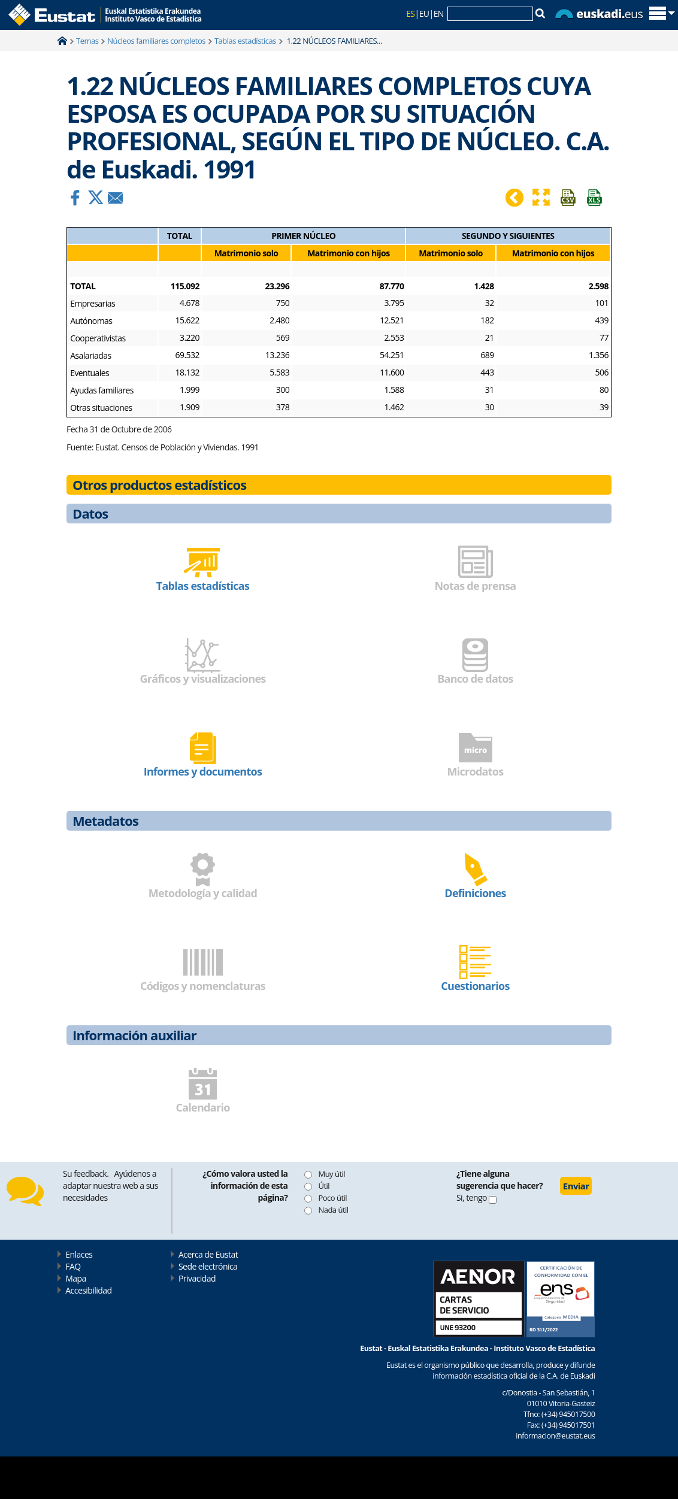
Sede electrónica (207, 1266)
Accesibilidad (88, 1290)
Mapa (75, 1278)
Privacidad (197, 1278)
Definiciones (475, 893)
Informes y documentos (203, 771)
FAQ (72, 1266)
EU (424, 13)
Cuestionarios (475, 986)
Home (62, 41)
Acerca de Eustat (208, 1254)
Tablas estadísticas (245, 40)
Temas (87, 40)
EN (439, 13)
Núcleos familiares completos (156, 40)
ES (410, 13)
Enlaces (78, 1254)
